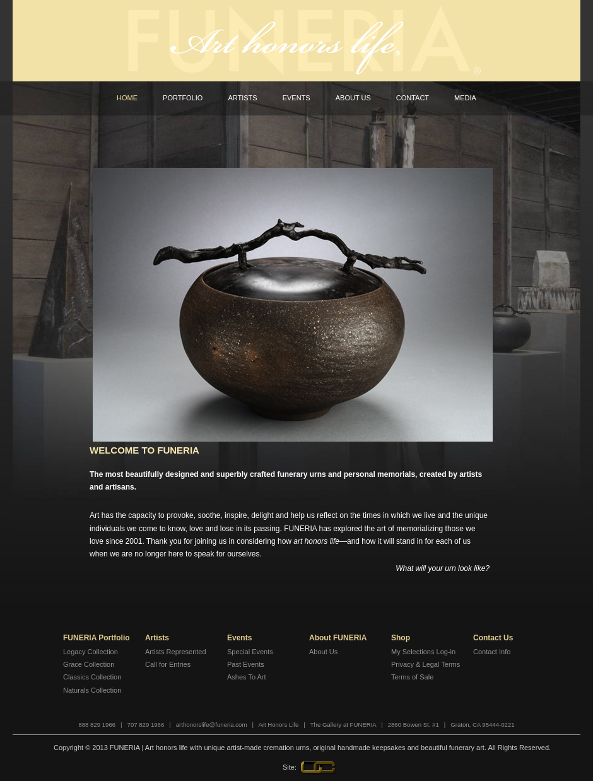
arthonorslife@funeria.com (211, 724)
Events (296, 98)
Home (127, 98)
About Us (353, 98)
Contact (412, 98)
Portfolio (183, 98)
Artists (242, 98)
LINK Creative (318, 768)
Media (465, 98)
